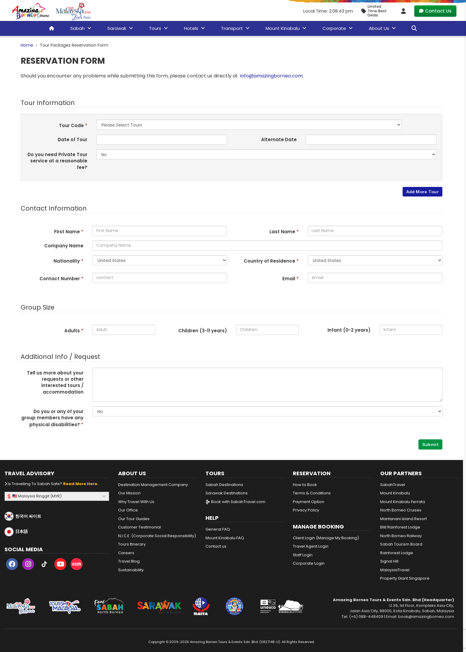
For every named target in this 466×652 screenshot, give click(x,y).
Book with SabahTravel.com (235, 502)
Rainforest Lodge (396, 553)
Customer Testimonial (139, 527)
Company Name (63, 246)
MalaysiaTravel (394, 570)
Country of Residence (271, 261)
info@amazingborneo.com (271, 75)
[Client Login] (403, 11)
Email (290, 278)
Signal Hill (389, 561)
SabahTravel (392, 485)
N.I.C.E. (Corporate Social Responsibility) (157, 536)
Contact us (215, 546)
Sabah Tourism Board (401, 544)
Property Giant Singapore (405, 578)
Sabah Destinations (224, 485)
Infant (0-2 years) (349, 330)
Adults (73, 330)
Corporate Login (309, 563)
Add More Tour (422, 191)
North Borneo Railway (401, 536)
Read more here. (80, 484)
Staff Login (303, 555)
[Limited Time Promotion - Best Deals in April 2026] (376, 10)
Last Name (284, 231)
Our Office (128, 510)
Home (27, 45)
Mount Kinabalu (395, 493)
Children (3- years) (202, 330)
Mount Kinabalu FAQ (224, 538)
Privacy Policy (306, 510)
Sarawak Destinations (226, 493)
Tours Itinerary (132, 544)
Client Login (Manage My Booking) (326, 538)
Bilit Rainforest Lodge (400, 527)
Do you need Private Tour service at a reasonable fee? (57, 160)
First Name (68, 231)
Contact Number (61, 278)
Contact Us (435, 11)
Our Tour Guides (134, 519)
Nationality (68, 261)
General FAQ (217, 529)
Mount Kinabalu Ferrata (402, 502)
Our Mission (129, 493)
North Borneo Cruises (400, 510)
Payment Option (308, 502)
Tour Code (73, 125)
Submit (430, 444)
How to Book (305, 485)
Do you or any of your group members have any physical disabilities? (52, 418)
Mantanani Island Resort (403, 519)
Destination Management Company (153, 485)
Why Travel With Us (136, 502)
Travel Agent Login (310, 546)
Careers (126, 553)
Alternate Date (279, 139)
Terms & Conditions (312, 493)
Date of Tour (72, 139)
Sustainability (131, 570)
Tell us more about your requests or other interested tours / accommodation (55, 382)
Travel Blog (129, 561)
